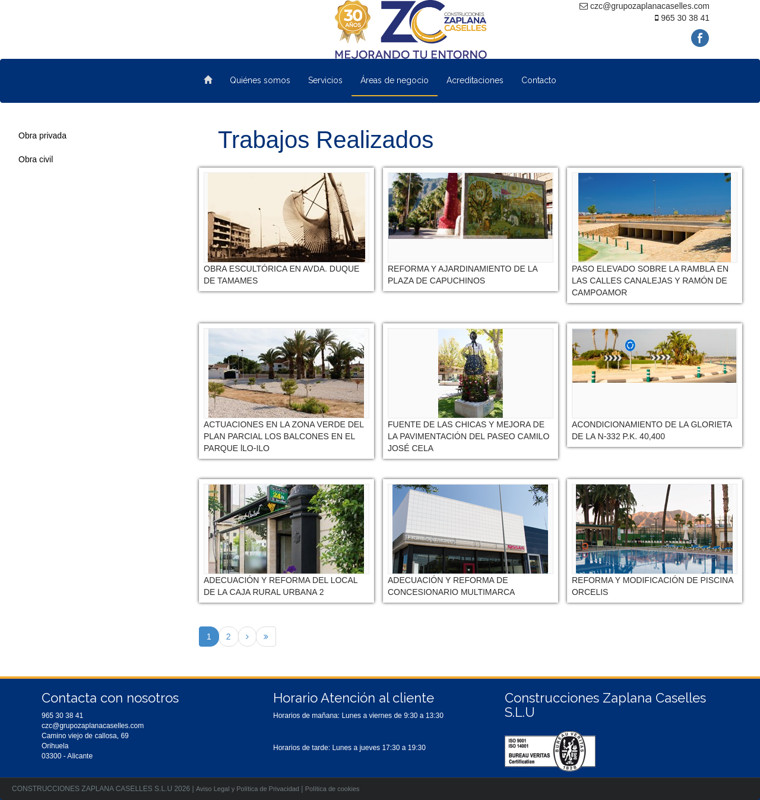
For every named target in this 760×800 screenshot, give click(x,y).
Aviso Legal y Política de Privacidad (247, 788)
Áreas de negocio (394, 80)
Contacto (538, 80)
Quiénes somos (260, 80)
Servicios (325, 80)
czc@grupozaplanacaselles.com (93, 726)
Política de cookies (332, 788)
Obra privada (42, 135)
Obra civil (35, 159)
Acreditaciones (475, 80)
